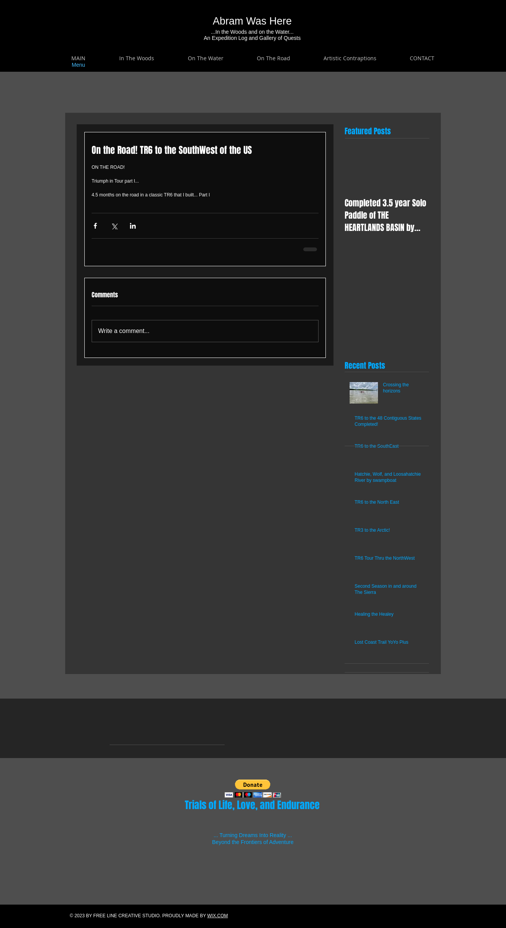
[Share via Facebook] (95, 225)
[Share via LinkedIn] (132, 225)
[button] (136, 58)
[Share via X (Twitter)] (114, 225)
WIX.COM (217, 915)
